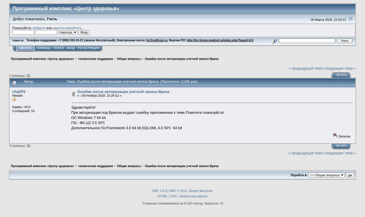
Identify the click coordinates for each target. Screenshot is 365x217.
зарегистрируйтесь (67, 28)
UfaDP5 (18, 92)
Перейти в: (299, 175)
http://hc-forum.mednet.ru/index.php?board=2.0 (220, 40)
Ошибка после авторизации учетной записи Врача (123, 92)
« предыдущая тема (306, 68)
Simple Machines (201, 190)
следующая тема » (340, 68)
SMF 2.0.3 (159, 190)
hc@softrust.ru (156, 40)
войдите (39, 28)
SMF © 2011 (178, 190)
